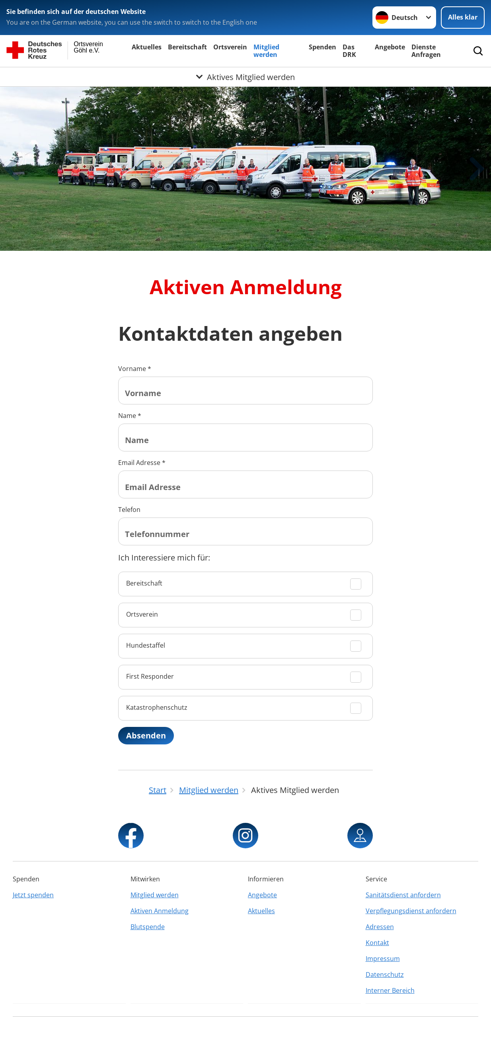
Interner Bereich (390, 990)
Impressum (383, 958)
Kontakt (377, 942)
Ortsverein (230, 47)
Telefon (129, 509)
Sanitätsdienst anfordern (403, 895)
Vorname (134, 368)
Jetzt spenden (33, 895)
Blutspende (148, 926)
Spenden (322, 47)
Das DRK (349, 51)
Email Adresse (142, 462)
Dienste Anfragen (426, 51)
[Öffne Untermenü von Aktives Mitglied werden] (245, 76)
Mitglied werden (266, 51)
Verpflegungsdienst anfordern (411, 910)
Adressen (380, 926)
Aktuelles (147, 47)
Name (129, 415)
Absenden (146, 735)
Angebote (390, 47)
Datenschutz (385, 974)
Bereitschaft (187, 47)
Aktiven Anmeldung (160, 910)
